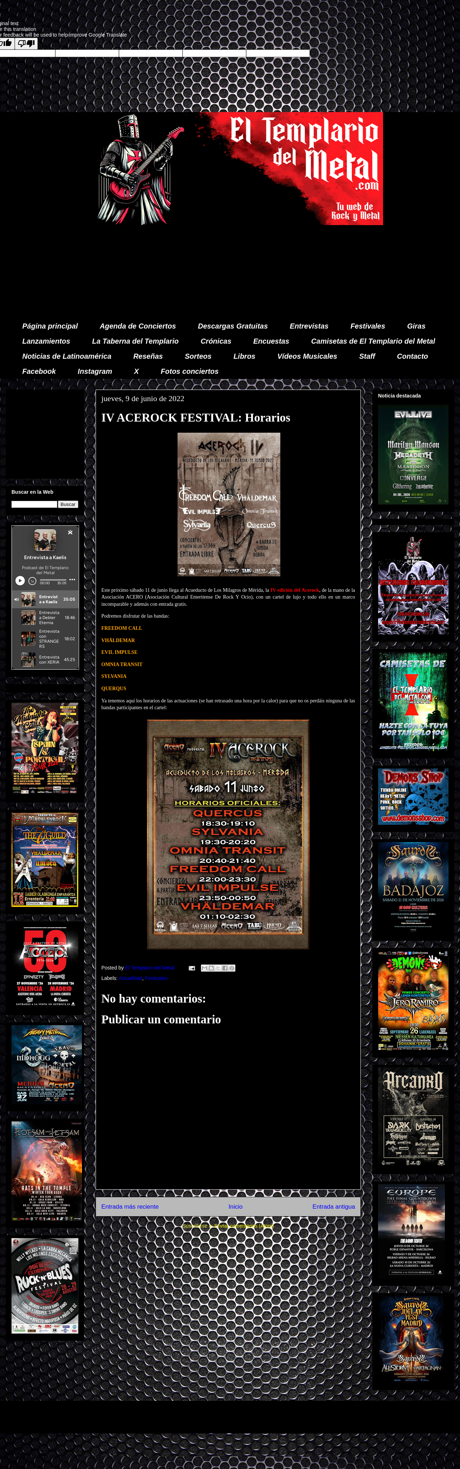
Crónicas (216, 341)
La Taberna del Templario (135, 341)
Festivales (367, 326)
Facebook (39, 371)
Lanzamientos (46, 341)
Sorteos (198, 356)
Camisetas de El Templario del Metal (373, 341)
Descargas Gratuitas (233, 326)
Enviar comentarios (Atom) (244, 1226)
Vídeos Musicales (307, 356)
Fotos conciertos (189, 371)
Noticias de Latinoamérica (66, 356)
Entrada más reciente (130, 1206)
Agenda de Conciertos (138, 326)
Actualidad (130, 978)
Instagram (95, 371)
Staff (367, 356)
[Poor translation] (26, 44)
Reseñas (148, 356)
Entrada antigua (334, 1206)
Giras (416, 326)
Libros (245, 356)
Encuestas (271, 341)
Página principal (50, 326)
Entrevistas (309, 326)
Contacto (412, 356)
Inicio (236, 1206)
